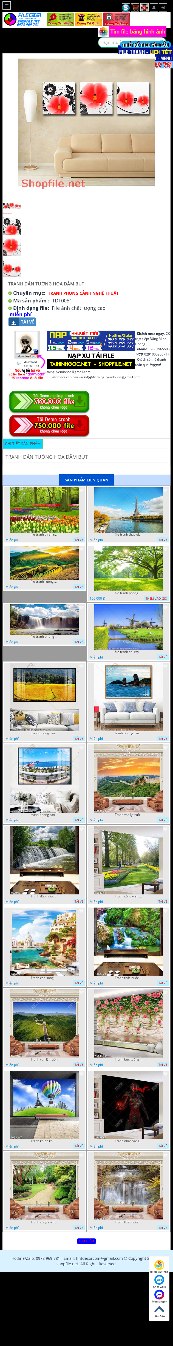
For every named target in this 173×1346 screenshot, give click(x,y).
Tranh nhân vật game (128, 1141)
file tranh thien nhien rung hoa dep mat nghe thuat (44, 534)
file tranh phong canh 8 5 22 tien (44, 637)
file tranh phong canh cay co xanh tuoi (128, 593)
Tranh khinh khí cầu (44, 1141)
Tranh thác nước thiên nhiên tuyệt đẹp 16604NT (128, 978)
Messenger (159, 1296)
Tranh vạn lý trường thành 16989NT (128, 815)
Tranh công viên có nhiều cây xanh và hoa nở (128, 896)
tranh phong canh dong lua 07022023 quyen (44, 733)
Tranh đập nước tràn (44, 896)
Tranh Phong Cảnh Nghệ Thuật (83, 293)
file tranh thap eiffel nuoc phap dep (128, 534)
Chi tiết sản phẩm (23, 443)
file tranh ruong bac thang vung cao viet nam (44, 582)
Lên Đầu (159, 1311)
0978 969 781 (159, 1267)
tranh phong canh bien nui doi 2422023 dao (128, 733)
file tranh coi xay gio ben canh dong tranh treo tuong (128, 652)
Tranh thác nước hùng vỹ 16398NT (128, 1222)
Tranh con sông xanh (44, 978)
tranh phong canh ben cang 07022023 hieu (44, 815)
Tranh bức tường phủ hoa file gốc (128, 1059)
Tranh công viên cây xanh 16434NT (44, 1222)
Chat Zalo (159, 1282)
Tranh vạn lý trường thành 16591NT (44, 1059)
